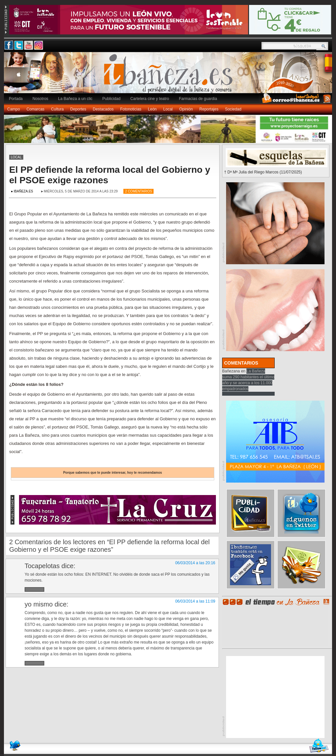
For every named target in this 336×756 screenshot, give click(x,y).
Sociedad (233, 109)
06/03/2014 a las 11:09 (195, 601)
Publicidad (111, 98)
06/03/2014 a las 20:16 (195, 563)
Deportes (78, 109)
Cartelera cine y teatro (149, 98)
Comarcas (36, 109)
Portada (16, 98)
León (152, 109)
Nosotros (40, 98)
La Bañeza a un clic (75, 98)
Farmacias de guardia (198, 98)
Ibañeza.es (169, 76)
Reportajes (209, 109)
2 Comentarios (138, 191)
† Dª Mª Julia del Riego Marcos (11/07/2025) (263, 172)
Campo (13, 109)
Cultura (57, 109)
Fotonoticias (130, 109)
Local (168, 109)
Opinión (186, 109)
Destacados (103, 109)
